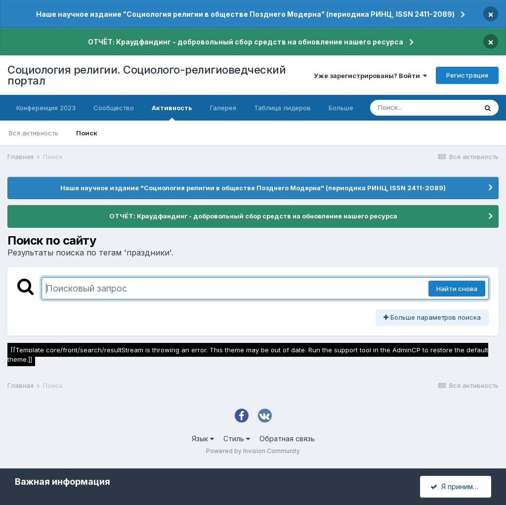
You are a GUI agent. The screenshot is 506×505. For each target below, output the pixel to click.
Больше (341, 108)
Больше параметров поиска (432, 317)
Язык (203, 438)
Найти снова (456, 289)
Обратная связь (287, 438)
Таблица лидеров (282, 108)
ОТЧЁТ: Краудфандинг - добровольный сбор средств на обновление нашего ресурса (245, 42)
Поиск (86, 133)
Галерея (223, 108)
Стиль (236, 438)
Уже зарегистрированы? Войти (370, 76)
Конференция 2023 (46, 108)
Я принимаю (456, 486)
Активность (172, 112)
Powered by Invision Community (253, 451)
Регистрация (467, 75)
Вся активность (33, 133)
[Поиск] (423, 108)
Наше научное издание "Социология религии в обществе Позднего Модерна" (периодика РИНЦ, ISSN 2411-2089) (245, 14)
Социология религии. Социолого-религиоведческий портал (146, 75)
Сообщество (113, 108)
